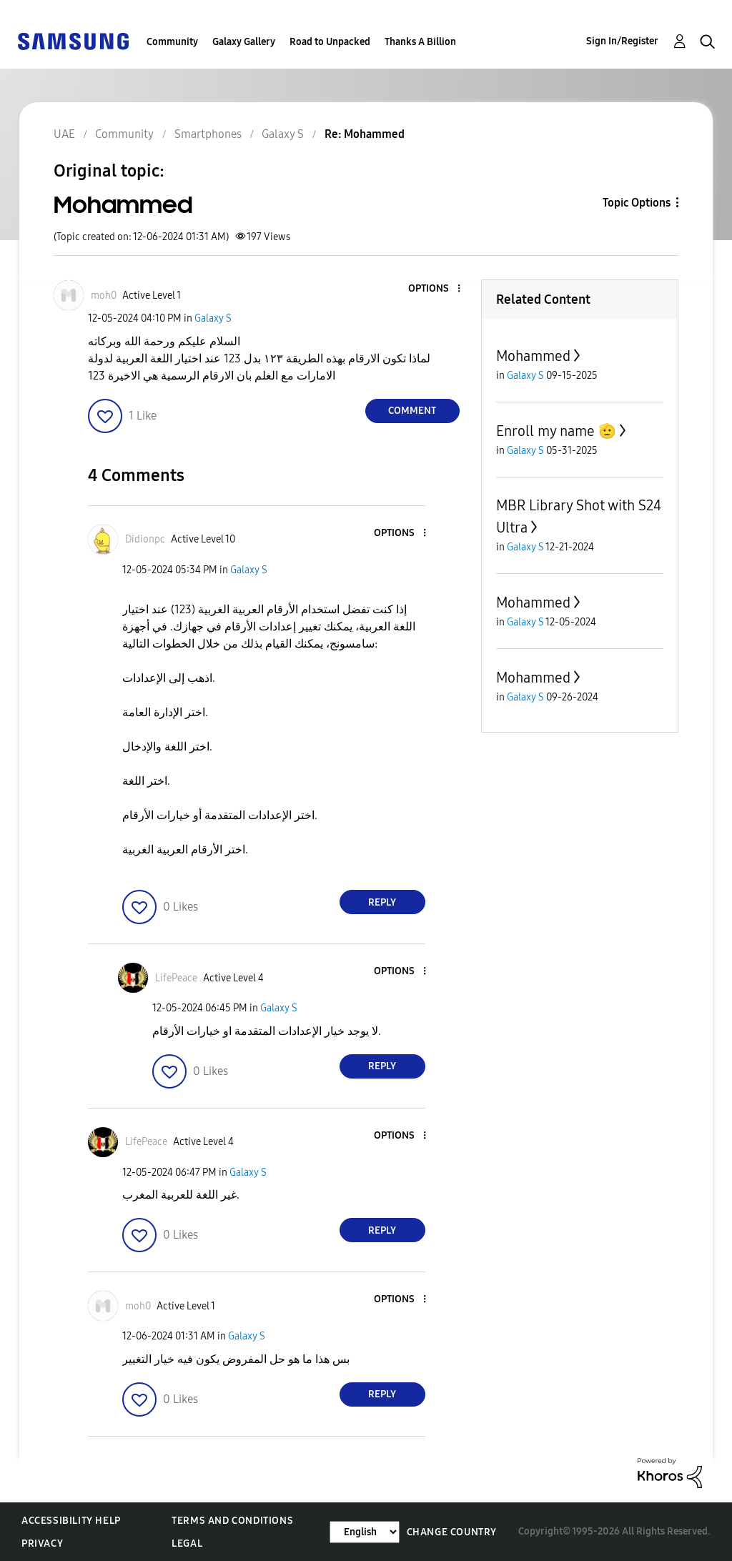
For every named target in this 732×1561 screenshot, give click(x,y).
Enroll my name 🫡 (556, 431)
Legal (187, 1543)
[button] (435, 289)
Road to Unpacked (330, 42)
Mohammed (533, 356)
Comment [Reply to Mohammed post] (412, 411)
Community (172, 42)
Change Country (452, 1532)
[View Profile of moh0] (104, 295)
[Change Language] (365, 1532)
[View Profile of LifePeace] (176, 978)
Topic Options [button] (637, 202)
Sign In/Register (622, 41)
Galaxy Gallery (243, 42)
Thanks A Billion (420, 42)
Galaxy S (213, 318)
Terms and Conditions (232, 1521)
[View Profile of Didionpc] (145, 539)
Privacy (42, 1543)
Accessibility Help (71, 1521)
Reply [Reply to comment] (382, 902)
